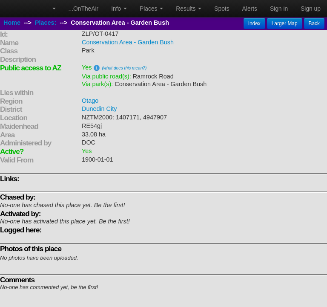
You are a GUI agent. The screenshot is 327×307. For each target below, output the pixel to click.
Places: (45, 22)
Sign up (311, 8)
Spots (221, 8)
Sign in (279, 8)
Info (119, 8)
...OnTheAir (84, 8)
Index (254, 23)
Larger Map (285, 23)
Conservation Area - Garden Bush (128, 42)
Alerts (249, 8)
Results (188, 8)
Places (151, 8)
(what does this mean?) (124, 68)
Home (11, 22)
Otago (90, 100)
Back (314, 23)
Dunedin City (99, 108)
